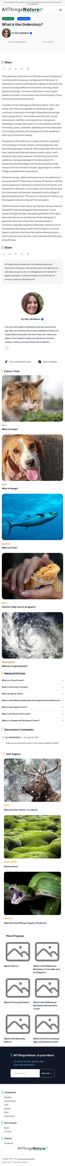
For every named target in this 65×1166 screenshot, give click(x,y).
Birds (6, 805)
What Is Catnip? (10, 429)
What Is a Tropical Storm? (15, 666)
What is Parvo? (11, 966)
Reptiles (8, 918)
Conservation (10, 1101)
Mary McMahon (22, 33)
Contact (8, 1131)
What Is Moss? (11, 866)
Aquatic (6, 544)
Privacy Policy (6, 1162)
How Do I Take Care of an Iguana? (19, 606)
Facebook (8, 1143)
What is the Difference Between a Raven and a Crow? (45, 1005)
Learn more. (34, 4)
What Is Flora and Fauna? (17, 1002)
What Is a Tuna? (10, 547)
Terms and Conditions (20, 1162)
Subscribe (47, 1073)
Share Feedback (47, 362)
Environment (8, 662)
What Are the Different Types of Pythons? (25, 923)
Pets (4, 425)
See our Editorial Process (18, 362)
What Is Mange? (10, 488)
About (7, 1128)
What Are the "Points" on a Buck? (21, 809)
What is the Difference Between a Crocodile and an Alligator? (46, 969)
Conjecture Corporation (26, 1159)
